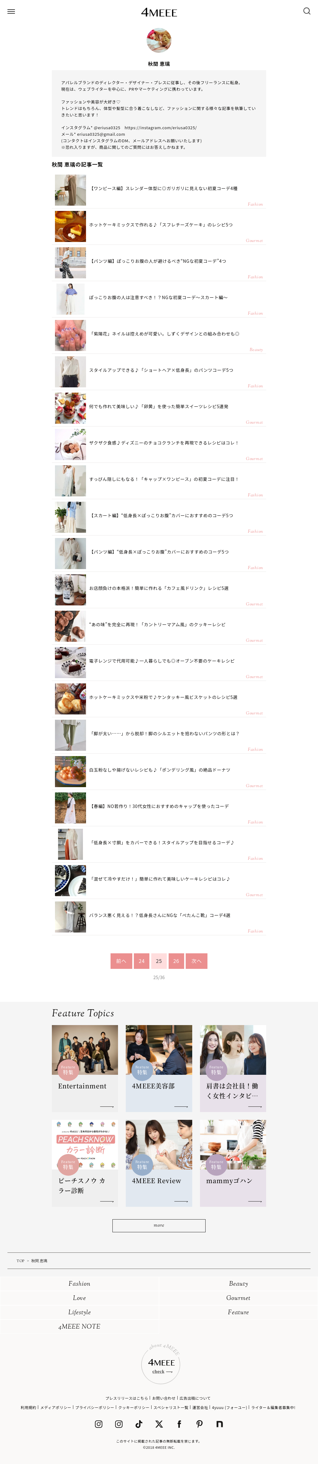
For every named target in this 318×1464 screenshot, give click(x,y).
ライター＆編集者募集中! (273, 1407)
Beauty (238, 1284)
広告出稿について (195, 1398)
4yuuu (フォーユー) (229, 1407)
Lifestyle (79, 1312)
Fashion (80, 1284)
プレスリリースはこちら (126, 1398)
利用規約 (28, 1407)
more (159, 1225)
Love (79, 1298)
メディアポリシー (55, 1407)
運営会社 (200, 1407)
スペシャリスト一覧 (171, 1407)
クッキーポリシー (134, 1407)
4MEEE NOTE (79, 1327)
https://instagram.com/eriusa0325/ (161, 127)
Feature (238, 1312)
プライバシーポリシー (94, 1407)
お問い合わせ (164, 1398)
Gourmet (238, 1298)
